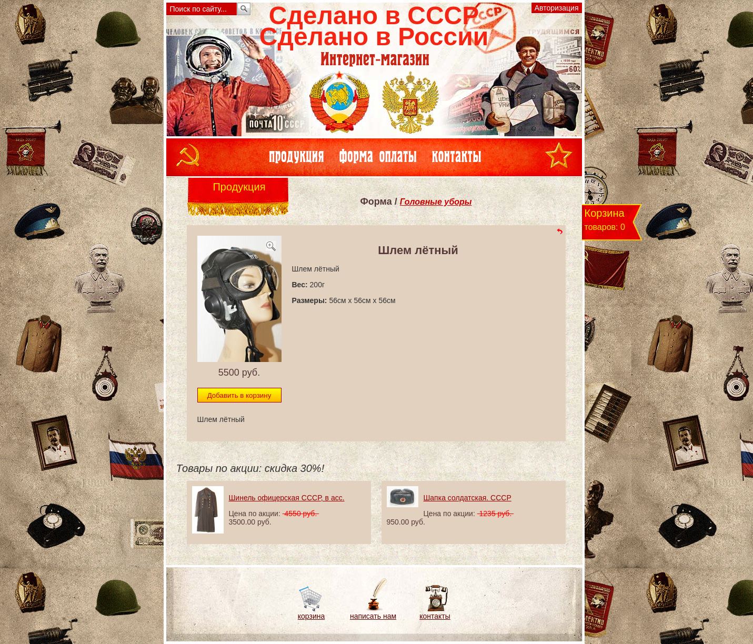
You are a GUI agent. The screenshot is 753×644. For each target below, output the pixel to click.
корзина (311, 616)
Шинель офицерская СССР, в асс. (287, 498)
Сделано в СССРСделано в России (373, 26)
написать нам (373, 616)
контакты (434, 616)
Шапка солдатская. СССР (467, 498)
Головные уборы (436, 201)
